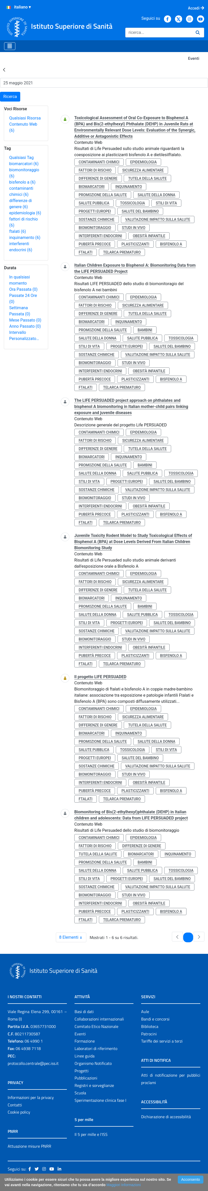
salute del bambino (140, 211)
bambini (145, 330)
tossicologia (132, 203)
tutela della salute (147, 178)
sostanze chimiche (97, 219)
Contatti (15, 1105)
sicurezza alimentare (143, 170)
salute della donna (156, 195)
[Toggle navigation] (9, 46)
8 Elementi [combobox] (72, 937)
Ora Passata (23, 289)
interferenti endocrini (100, 236)
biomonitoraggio (95, 228)
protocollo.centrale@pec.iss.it (33, 1063)
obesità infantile (149, 236)
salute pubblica (94, 203)
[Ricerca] (158, 32)
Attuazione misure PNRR (29, 1146)
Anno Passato (25, 326)
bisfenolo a (22, 182)
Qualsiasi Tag (21, 157)
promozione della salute (103, 195)
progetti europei (95, 211)
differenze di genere (98, 178)
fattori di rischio (95, 170)
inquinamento (24, 237)
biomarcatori (24, 163)
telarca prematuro (122, 252)
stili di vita (166, 203)
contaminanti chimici (99, 162)
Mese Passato (25, 320)
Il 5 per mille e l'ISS (91, 1134)
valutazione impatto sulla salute (157, 219)
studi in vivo (133, 228)
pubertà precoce (95, 244)
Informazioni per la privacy (31, 1097)
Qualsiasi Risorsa (25, 118)
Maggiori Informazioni (124, 1185)
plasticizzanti (135, 244)
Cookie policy (19, 1112)
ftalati (17, 231)
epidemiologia (25, 213)
